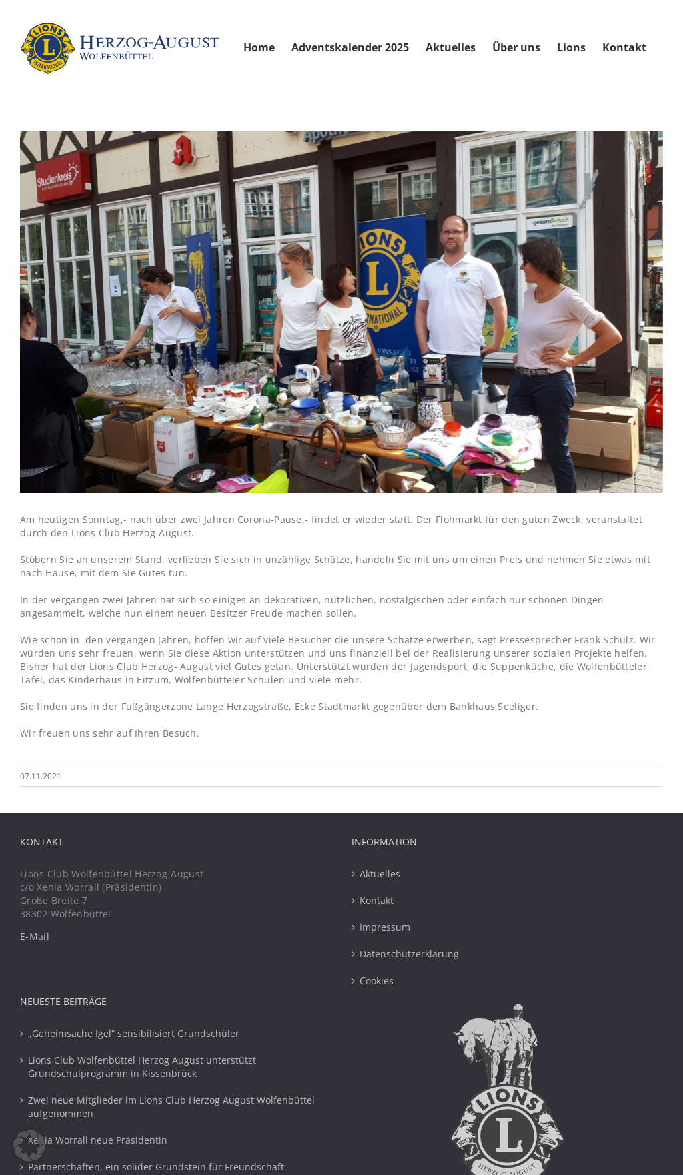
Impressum (385, 927)
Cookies (377, 980)
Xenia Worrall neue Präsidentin (97, 1140)
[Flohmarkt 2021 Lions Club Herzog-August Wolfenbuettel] (341, 312)
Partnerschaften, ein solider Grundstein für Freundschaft (156, 1166)
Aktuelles (380, 873)
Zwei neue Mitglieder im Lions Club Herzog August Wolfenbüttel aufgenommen (171, 1107)
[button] (29, 1145)
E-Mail (34, 936)
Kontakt (377, 900)
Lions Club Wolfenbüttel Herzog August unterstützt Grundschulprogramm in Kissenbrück (142, 1067)
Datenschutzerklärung (409, 953)
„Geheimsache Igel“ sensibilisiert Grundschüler (133, 1033)
